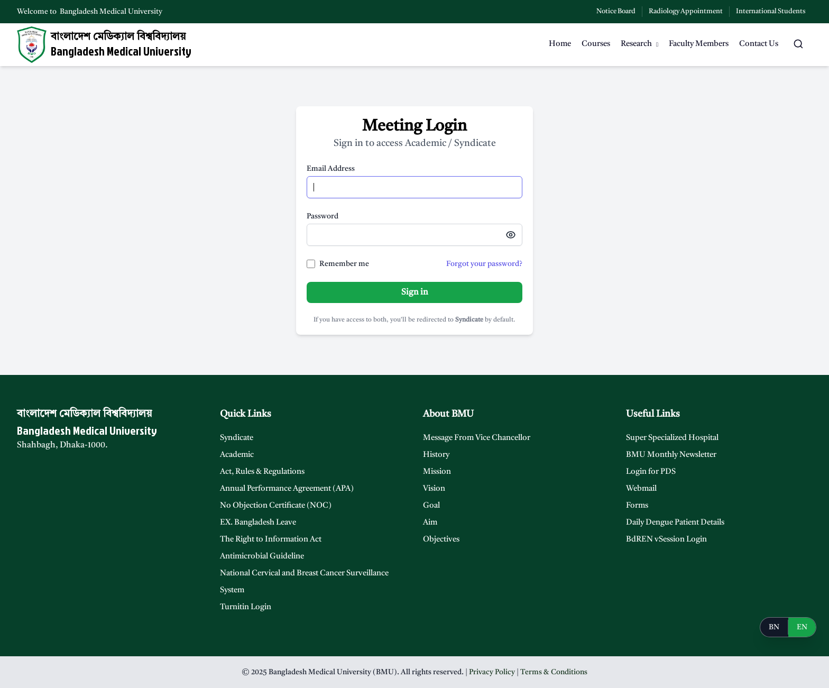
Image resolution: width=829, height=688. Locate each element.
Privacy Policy (492, 672)
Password (322, 216)
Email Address (331, 168)
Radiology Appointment (686, 11)
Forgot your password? (484, 264)
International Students (771, 11)
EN (802, 627)
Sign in (414, 292)
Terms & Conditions (553, 672)
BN (774, 627)
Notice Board (615, 11)
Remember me (344, 264)
